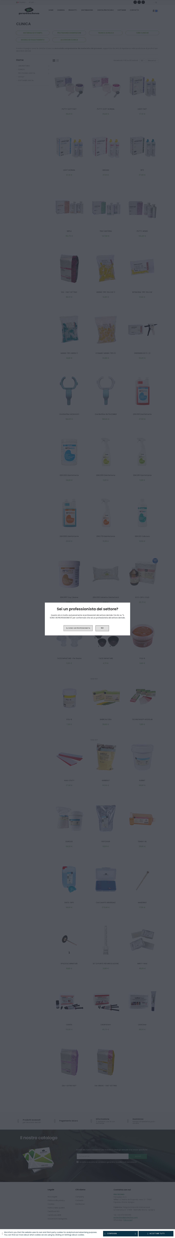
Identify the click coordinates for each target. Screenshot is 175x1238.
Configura (120, 1233)
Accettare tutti (156, 1233)
